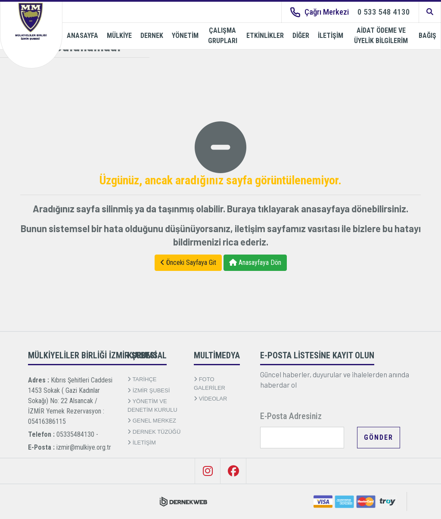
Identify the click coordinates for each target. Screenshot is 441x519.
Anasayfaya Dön (255, 262)
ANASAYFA (82, 35)
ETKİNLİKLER (265, 35)
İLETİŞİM (330, 35)
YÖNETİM (185, 35)
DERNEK (151, 35)
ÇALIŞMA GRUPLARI (222, 35)
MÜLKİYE (119, 35)
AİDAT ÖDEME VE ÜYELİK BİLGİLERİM (381, 35)
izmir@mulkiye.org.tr (83, 447)
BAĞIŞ (427, 35)
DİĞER (300, 35)
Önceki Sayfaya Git (188, 262)
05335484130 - (77, 434)
